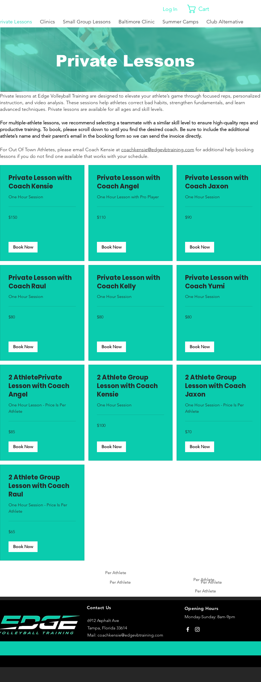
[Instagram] (197, 629)
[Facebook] (188, 629)
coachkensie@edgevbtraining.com (130, 635)
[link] (42, 182)
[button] (202, 9)
